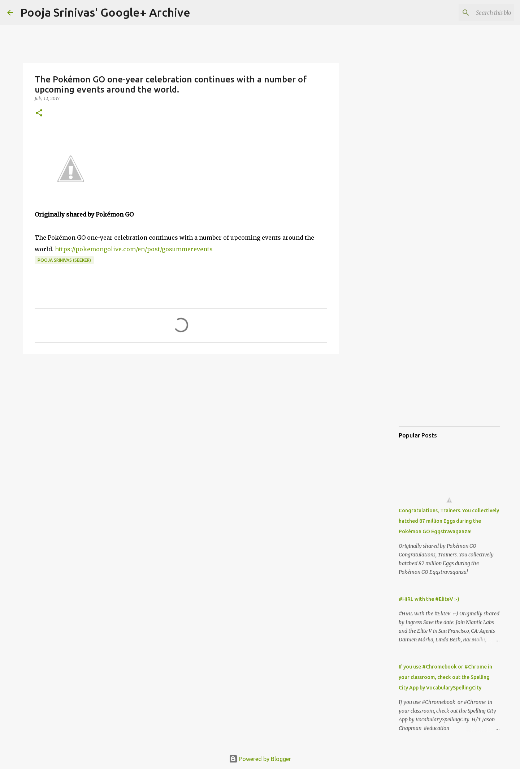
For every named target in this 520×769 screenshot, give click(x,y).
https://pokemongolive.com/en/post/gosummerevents (134, 249)
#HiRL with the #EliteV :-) (429, 599)
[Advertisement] (181, 415)
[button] (39, 113)
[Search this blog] (476, 12)
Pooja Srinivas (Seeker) (64, 260)
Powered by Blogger (260, 759)
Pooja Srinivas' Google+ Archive (105, 12)
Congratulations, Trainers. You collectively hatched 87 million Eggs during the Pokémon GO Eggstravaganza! (449, 521)
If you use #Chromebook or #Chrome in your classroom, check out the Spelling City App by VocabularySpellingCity (445, 677)
